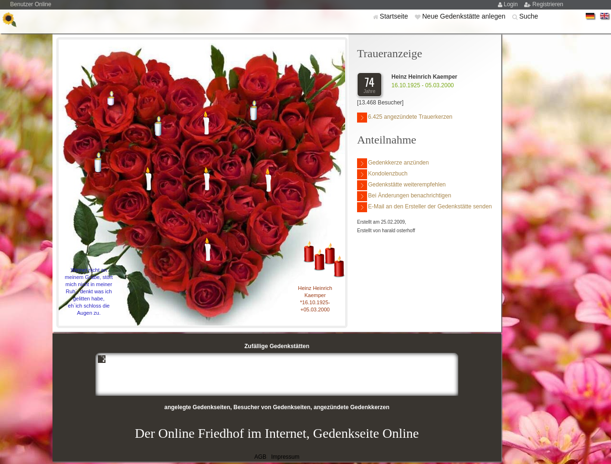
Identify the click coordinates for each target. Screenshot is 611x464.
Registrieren (547, 4)
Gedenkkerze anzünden (393, 163)
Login (511, 4)
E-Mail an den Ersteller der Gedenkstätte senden (424, 207)
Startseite (395, 16)
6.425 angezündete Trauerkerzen (405, 118)
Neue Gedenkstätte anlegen (464, 16)
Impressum (285, 457)
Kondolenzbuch (382, 174)
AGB (260, 457)
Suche (528, 16)
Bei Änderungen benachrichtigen (404, 196)
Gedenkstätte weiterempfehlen (401, 185)
